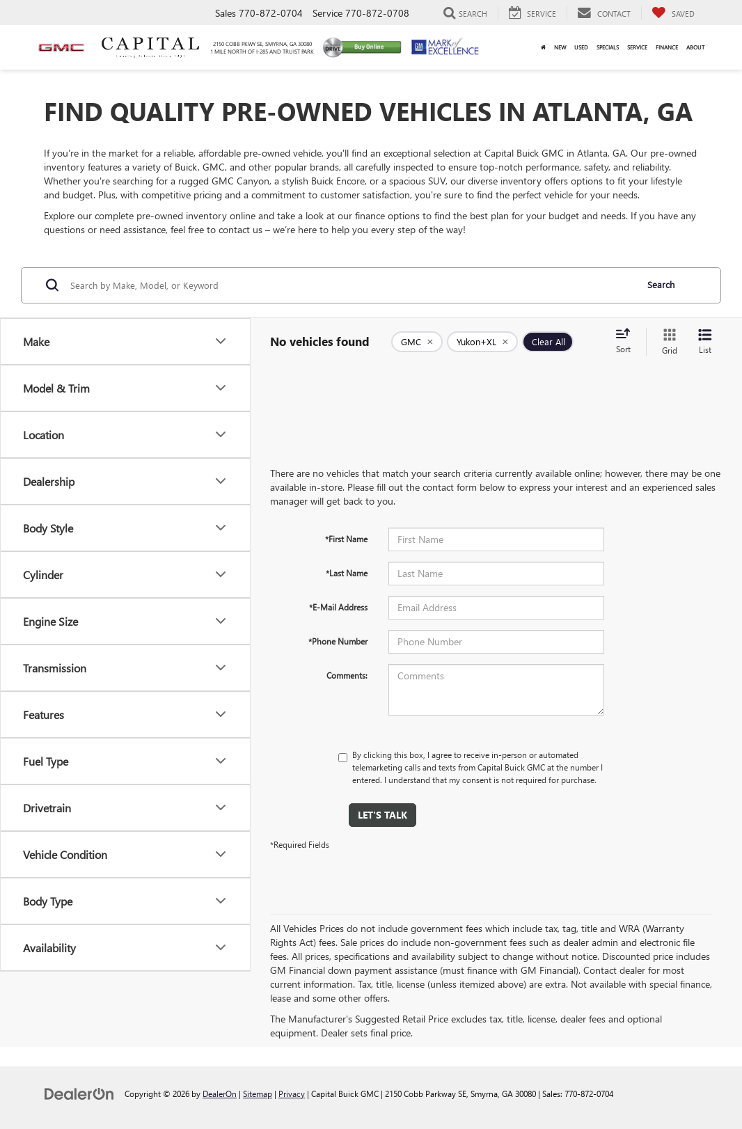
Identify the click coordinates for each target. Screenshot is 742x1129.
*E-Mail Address (338, 607)
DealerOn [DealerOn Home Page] (220, 1093)
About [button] (695, 47)
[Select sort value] (627, 342)
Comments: (347, 675)
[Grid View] (667, 342)
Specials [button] (608, 47)
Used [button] (581, 47)
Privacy (291, 1093)
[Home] (543, 47)
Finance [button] (667, 47)
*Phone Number (338, 641)
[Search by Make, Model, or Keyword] (351, 285)
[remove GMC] (417, 341)
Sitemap (257, 1093)
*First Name (346, 538)
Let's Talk (382, 814)
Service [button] (637, 47)
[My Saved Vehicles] (673, 13)
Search (660, 284)
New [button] (560, 47)
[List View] (705, 342)
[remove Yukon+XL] (482, 341)
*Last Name (347, 572)
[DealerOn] (79, 1093)
